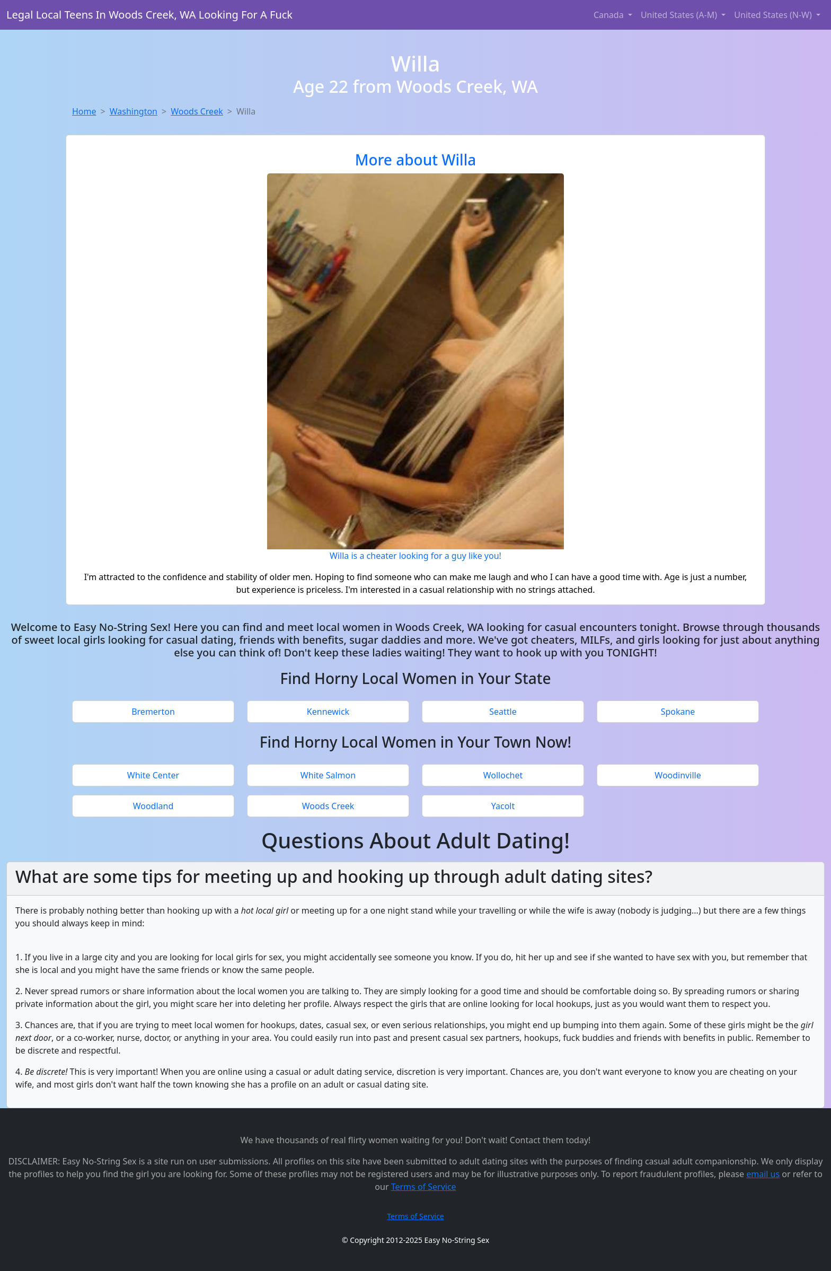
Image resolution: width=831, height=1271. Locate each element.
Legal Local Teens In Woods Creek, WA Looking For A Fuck (149, 14)
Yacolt (503, 806)
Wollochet (503, 775)
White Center (153, 775)
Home (84, 111)
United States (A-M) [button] (680, 15)
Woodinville (678, 775)
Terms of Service (423, 1187)
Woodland (153, 806)
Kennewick (328, 711)
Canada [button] (610, 15)
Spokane (678, 711)
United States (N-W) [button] (774, 15)
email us (763, 1174)
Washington (133, 111)
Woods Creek (197, 111)
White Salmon (328, 775)
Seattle (503, 711)
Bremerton (153, 711)
